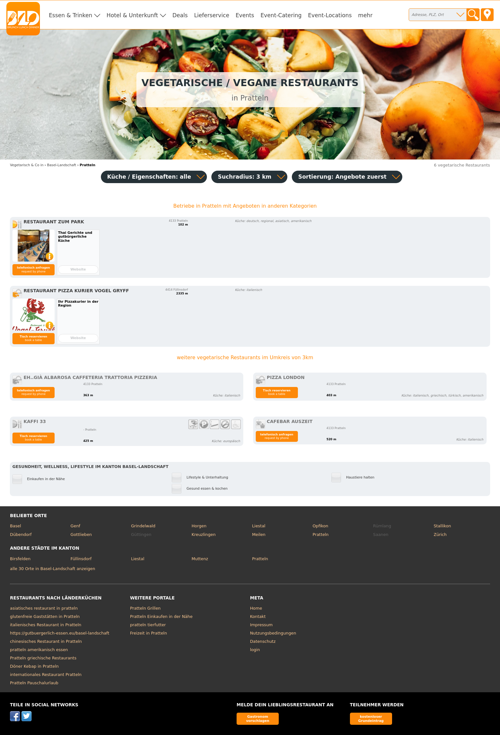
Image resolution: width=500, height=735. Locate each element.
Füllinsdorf (81, 558)
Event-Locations (330, 15)
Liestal (259, 525)
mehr (365, 15)
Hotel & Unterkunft (132, 15)
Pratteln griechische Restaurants (43, 658)
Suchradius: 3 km (244, 177)
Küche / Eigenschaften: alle (149, 177)
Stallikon (442, 525)
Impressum (261, 624)
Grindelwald (143, 525)
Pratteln (321, 534)
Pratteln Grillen (145, 608)
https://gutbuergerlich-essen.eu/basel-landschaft (59, 633)
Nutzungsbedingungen (273, 633)
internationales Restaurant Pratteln (45, 674)
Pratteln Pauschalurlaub (34, 682)
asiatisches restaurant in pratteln (44, 608)
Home (256, 608)
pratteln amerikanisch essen (39, 649)
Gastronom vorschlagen (257, 719)
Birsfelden (20, 558)
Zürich (440, 534)
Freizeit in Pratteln (148, 633)
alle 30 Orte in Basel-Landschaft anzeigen (52, 568)
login (255, 649)
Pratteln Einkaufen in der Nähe (161, 616)
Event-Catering (281, 15)
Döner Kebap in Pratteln (34, 666)
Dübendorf (21, 534)
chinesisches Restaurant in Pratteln (46, 641)
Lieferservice (211, 15)
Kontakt (258, 616)
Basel (15, 525)
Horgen (199, 525)
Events (245, 15)
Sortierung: (342, 177)
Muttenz (200, 558)
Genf (75, 525)
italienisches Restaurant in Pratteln (45, 624)
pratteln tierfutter (148, 624)
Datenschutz (263, 641)
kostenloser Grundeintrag (371, 719)
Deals (180, 15)
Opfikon (320, 525)
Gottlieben (81, 534)
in (26, 165)
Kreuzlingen (204, 534)
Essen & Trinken (70, 15)
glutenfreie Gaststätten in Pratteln (45, 616)
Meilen (259, 534)
